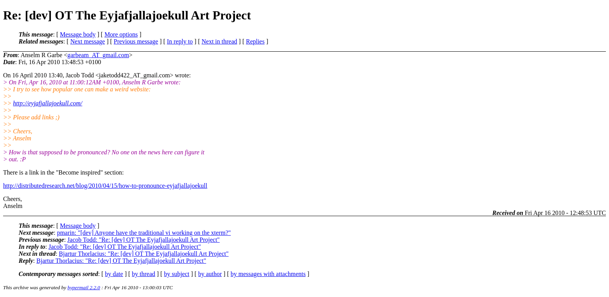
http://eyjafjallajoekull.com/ (47, 103)
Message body (78, 34)
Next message (87, 41)
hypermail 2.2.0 (84, 287)
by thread (143, 274)
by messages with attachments (268, 274)
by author (210, 274)
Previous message (136, 41)
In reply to (180, 41)
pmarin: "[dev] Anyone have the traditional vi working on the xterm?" (144, 232)
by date (114, 274)
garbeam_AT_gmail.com (98, 55)
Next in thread (219, 41)
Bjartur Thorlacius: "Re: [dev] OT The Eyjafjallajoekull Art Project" (144, 253)
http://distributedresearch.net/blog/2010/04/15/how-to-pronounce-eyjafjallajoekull (105, 185)
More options (121, 34)
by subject (176, 274)
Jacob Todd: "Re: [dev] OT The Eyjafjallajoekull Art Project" (143, 239)
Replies (255, 41)
